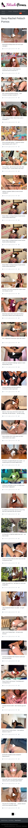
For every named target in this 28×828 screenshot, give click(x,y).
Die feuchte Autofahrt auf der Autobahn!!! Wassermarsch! (11, 755)
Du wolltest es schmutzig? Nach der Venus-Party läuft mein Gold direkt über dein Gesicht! (13, 510)
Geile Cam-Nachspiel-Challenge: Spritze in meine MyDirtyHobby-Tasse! (13, 363)
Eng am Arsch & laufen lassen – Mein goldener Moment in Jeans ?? (13, 731)
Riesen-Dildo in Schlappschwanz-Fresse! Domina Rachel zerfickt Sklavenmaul (13, 216)
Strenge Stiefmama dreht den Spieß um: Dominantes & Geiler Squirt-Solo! (11, 388)
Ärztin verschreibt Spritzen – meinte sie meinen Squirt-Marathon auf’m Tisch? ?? (13, 143)
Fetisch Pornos (3, 12)
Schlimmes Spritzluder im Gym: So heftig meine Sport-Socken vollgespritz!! (13, 486)
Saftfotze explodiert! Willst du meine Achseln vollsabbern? (12, 192)
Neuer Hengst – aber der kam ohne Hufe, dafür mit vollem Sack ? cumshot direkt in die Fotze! (13, 167)
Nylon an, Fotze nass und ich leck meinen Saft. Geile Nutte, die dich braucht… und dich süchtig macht (13, 412)
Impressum (24, 826)
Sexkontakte (22, 12)
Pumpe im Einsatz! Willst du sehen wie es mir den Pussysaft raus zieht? (13, 559)
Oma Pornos (18, 826)
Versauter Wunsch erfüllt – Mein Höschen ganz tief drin (14, 706)
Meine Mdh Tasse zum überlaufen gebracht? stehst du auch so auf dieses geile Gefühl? (12, 780)
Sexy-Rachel (12, 48)
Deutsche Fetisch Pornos (10, 826)
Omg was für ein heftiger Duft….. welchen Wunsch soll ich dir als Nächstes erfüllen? (14, 804)
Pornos (10, 11)
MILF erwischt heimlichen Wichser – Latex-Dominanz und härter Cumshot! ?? (12, 94)
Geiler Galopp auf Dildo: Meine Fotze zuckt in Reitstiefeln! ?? (12, 118)
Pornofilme (11, 820)
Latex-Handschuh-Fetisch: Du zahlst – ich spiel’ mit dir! (13, 608)
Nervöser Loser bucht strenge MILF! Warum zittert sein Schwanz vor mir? (13, 290)
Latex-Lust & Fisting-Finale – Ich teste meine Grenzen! (12, 633)
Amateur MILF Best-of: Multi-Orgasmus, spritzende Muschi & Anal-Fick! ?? (11, 69)
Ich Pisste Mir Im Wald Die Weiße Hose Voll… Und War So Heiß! (14, 535)
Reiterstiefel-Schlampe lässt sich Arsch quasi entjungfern (12, 45)
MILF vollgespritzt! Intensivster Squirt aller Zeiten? (13, 338)
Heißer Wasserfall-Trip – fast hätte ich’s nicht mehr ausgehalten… (14, 584)
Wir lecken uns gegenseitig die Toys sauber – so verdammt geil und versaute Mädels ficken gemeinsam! (13, 461)
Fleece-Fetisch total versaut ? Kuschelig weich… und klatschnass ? (13, 682)
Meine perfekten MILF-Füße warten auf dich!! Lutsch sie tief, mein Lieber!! (12, 437)
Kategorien (15, 11)
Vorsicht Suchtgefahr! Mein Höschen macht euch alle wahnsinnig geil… (13, 657)
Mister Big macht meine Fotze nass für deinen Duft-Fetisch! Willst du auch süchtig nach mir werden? (13, 314)
